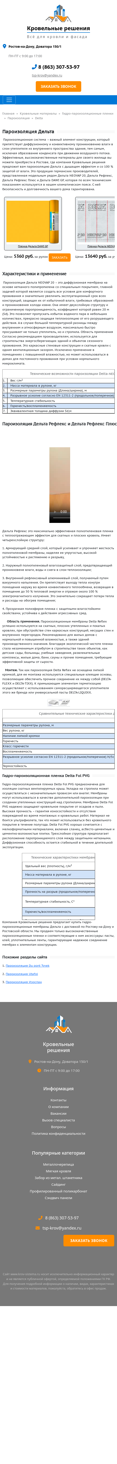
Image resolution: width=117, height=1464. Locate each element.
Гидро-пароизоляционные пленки (87, 114)
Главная (8, 114)
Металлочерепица (58, 1164)
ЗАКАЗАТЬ (60, 257)
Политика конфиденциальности (58, 1133)
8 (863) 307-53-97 (56, 66)
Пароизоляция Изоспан (24, 982)
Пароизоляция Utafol (22, 974)
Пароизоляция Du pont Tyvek (27, 966)
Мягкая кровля (58, 1171)
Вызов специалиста (58, 1120)
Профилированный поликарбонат (58, 1191)
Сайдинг (58, 1184)
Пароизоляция (19, 118)
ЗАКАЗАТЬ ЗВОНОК (58, 86)
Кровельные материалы (38, 114)
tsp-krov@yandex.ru (47, 75)
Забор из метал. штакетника (58, 1177)
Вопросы (58, 1126)
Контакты (58, 1100)
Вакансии (58, 1113)
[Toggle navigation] (9, 99)
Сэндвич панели (58, 1197)
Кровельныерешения (58, 1046)
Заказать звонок (89, 1240)
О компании (58, 1106)
